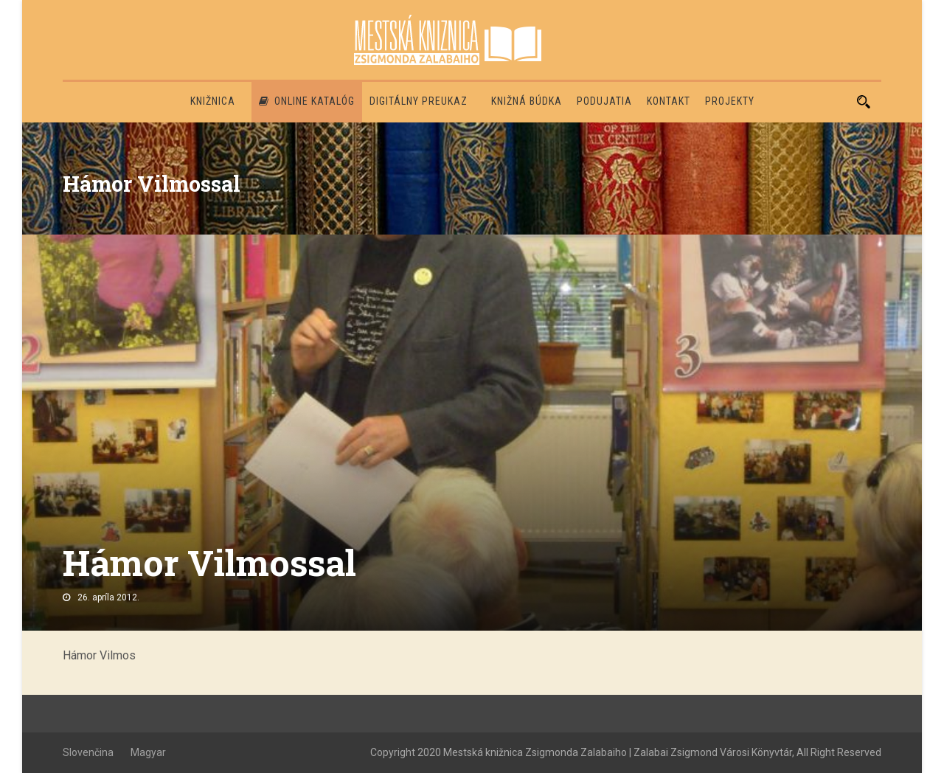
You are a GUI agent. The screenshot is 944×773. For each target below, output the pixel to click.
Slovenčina (88, 752)
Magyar (148, 752)
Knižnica (212, 101)
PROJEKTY (729, 101)
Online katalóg (307, 101)
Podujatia (604, 101)
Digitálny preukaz (418, 101)
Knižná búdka (526, 101)
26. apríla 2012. (108, 597)
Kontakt (668, 101)
